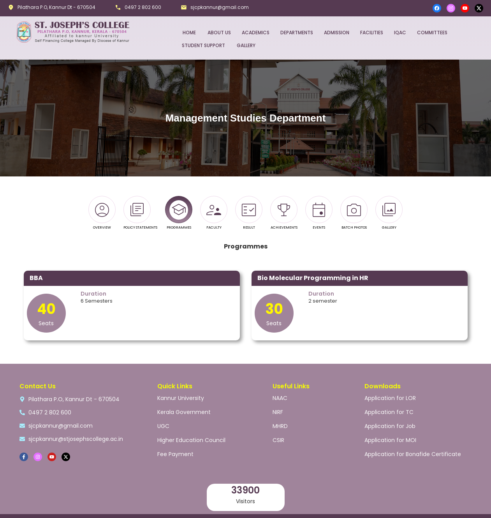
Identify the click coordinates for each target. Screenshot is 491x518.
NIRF (278, 412)
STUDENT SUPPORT (203, 45)
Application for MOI (390, 440)
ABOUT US (219, 32)
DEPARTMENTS (296, 32)
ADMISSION (336, 32)
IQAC (400, 32)
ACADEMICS (255, 32)
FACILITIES (371, 32)
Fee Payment (175, 454)
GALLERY (246, 45)
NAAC (280, 398)
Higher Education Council (191, 440)
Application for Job (389, 426)
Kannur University (180, 398)
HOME (189, 32)
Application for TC (389, 412)
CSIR (278, 440)
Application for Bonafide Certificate (412, 454)
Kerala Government (184, 412)
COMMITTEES (432, 32)
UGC (163, 426)
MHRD (280, 426)
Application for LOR (390, 398)
